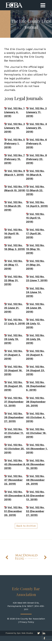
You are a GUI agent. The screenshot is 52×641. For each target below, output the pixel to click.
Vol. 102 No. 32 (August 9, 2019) (35, 355)
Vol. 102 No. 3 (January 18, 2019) (14, 128)
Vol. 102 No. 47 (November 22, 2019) (13, 480)
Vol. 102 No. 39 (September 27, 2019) (14, 417)
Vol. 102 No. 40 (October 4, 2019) (35, 417)
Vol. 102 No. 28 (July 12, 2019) (35, 323)
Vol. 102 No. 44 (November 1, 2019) (37, 448)
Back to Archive (26, 525)
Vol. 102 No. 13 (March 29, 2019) (13, 206)
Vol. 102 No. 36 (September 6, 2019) (36, 386)
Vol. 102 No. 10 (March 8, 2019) (35, 174)
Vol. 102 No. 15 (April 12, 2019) (35, 218)
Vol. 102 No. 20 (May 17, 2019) (13, 265)
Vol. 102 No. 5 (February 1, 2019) (14, 143)
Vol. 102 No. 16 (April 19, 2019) (13, 233)
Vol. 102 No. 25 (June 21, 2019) (13, 308)
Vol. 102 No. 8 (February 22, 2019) (36, 159)
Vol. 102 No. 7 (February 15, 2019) (14, 159)
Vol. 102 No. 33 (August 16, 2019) (13, 370)
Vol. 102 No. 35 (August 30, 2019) (13, 386)
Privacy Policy (26, 622)
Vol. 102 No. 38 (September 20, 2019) (36, 401)
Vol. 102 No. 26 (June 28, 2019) (35, 308)
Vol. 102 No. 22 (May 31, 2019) (13, 280)
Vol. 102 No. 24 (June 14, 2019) (35, 292)
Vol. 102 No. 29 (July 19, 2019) (13, 339)
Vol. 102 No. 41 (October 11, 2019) (14, 433)
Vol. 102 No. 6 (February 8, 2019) (36, 143)
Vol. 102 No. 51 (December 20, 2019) (13, 511)
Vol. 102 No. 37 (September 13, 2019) (14, 401)
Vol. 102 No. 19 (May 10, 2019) (35, 249)
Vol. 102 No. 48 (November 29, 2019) (35, 480)
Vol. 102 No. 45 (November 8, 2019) (15, 464)
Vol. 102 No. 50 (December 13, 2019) (35, 495)
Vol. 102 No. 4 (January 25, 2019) (36, 128)
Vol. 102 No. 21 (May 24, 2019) (35, 265)
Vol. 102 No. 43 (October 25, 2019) (14, 448)
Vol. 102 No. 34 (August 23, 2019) (35, 370)
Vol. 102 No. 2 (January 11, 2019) (36, 112)
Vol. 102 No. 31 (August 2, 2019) (13, 355)
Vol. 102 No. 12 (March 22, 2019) (35, 190)
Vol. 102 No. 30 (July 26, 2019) (35, 339)
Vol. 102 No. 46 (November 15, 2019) (35, 464)
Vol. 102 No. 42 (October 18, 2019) (36, 433)
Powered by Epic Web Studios (19, 633)
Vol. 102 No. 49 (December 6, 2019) (15, 495)
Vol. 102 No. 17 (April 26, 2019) (35, 233)
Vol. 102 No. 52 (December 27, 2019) (35, 511)
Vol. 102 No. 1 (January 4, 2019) (14, 112)
